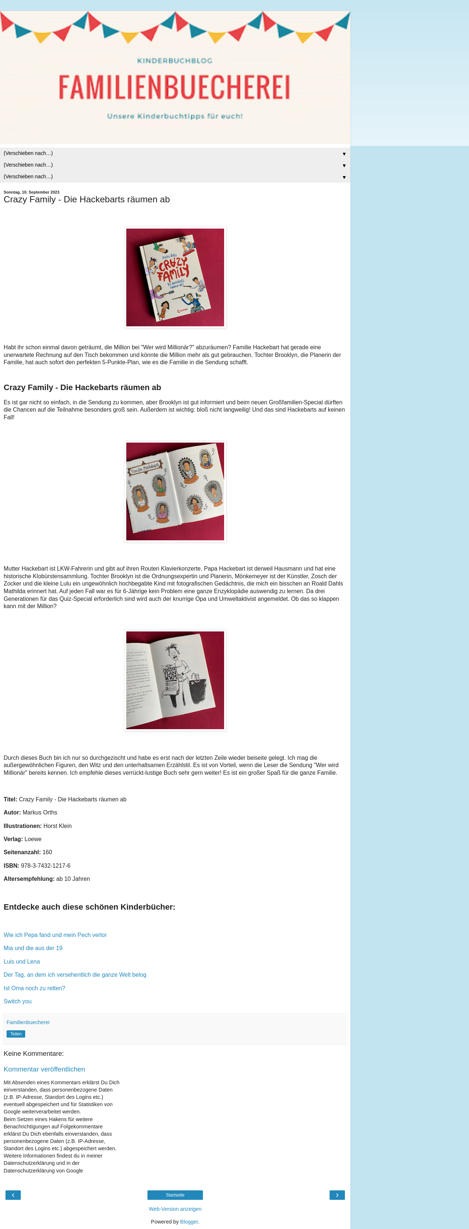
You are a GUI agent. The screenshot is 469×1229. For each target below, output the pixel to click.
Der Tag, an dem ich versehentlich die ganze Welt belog (75, 975)
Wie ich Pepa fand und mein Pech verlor (55, 935)
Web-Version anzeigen (175, 1209)
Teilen (16, 1034)
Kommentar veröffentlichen (44, 1069)
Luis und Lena (22, 961)
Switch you (18, 1001)
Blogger (189, 1222)
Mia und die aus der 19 (33, 948)
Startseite (175, 1195)
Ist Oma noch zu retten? (34, 988)
